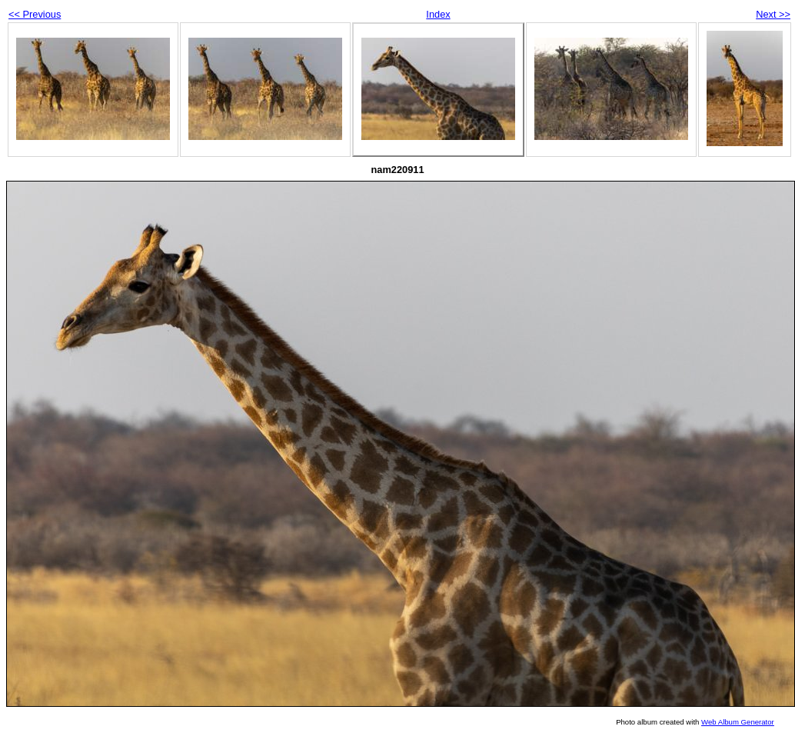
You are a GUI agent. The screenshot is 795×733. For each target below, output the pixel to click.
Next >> (773, 14)
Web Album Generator (737, 722)
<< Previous (34, 14)
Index (438, 14)
